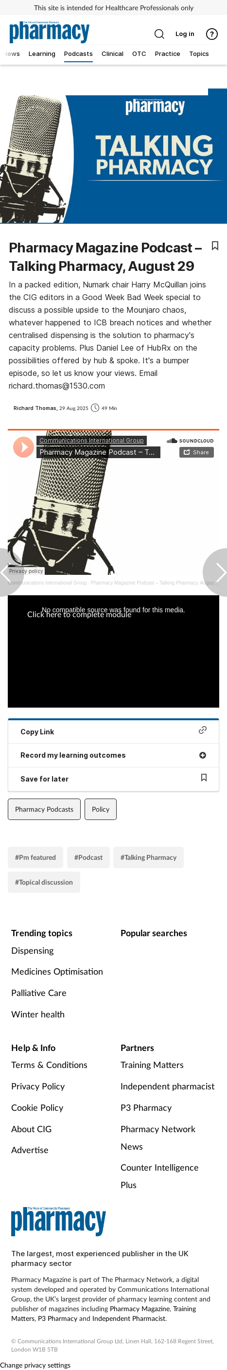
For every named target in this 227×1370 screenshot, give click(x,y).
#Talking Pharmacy (148, 857)
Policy (100, 809)
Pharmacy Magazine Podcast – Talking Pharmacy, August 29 (156, 583)
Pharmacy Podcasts (44, 809)
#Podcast (88, 857)
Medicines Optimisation (57, 971)
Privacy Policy (38, 1086)
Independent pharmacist (167, 1086)
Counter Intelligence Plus (160, 1176)
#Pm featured (35, 857)
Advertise (30, 1149)
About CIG (31, 1128)
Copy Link (113, 730)
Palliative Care (39, 992)
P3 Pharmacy (146, 1107)
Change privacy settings (35, 1365)
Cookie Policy (37, 1107)
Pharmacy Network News (158, 1137)
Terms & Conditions (49, 1064)
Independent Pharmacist (128, 1318)
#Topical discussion (44, 882)
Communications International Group (47, 583)
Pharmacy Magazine (140, 1308)
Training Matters (152, 1064)
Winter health (38, 1014)
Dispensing (32, 950)
